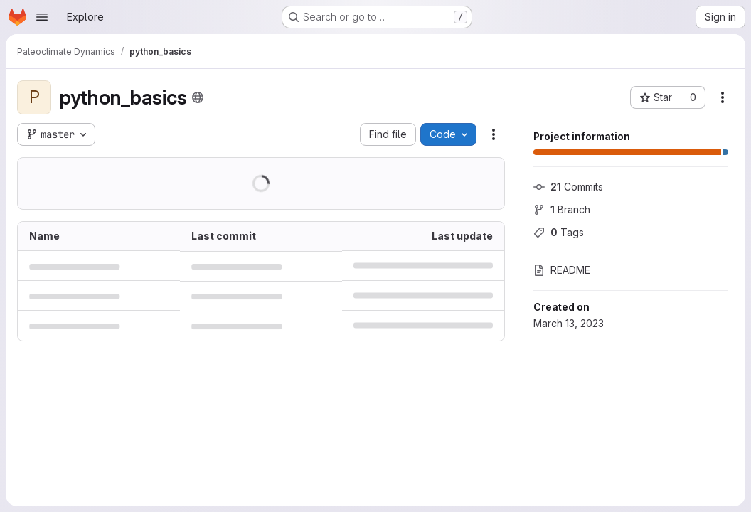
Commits (568, 187)
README (561, 270)
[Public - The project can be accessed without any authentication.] (197, 97)
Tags (558, 232)
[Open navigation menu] (42, 17)
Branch (561, 209)
